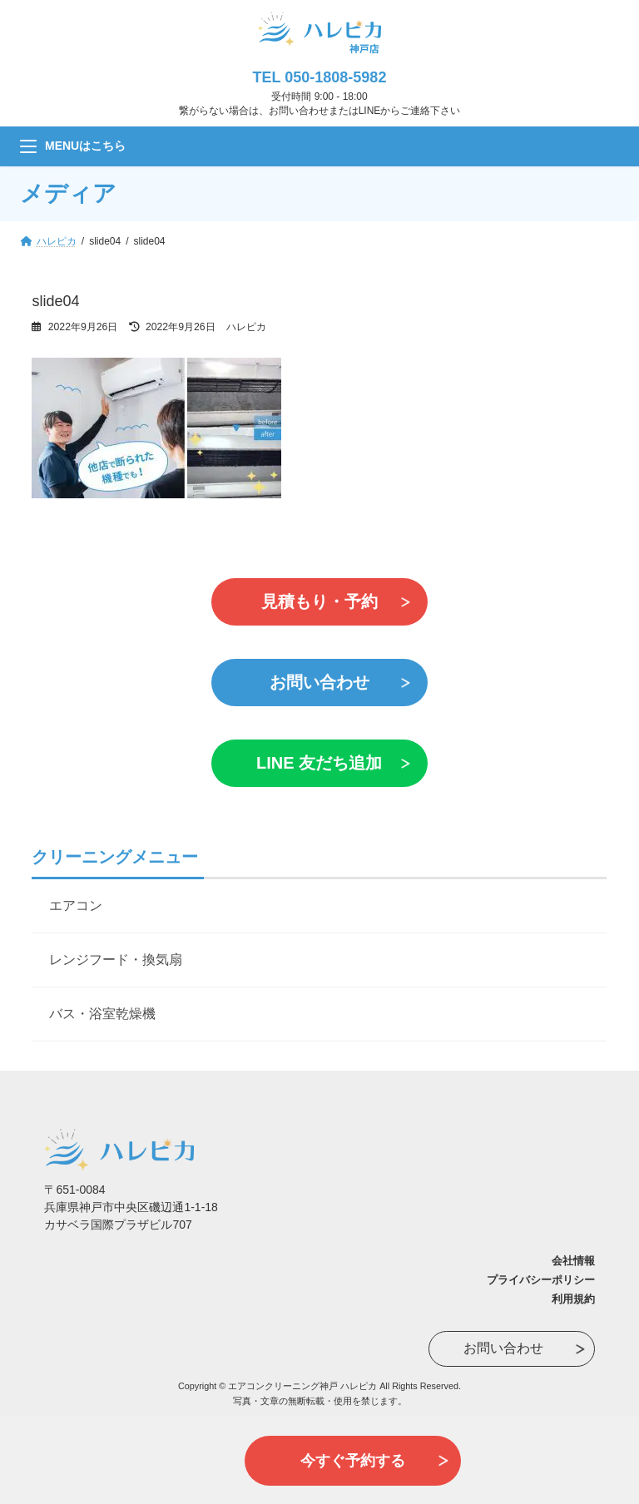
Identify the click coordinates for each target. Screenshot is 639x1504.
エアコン (75, 905)
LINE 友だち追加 (319, 763)
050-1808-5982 (335, 77)
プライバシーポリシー (541, 1280)
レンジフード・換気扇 (115, 959)
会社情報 (573, 1260)
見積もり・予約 (319, 601)
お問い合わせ (319, 682)
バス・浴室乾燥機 (102, 1014)
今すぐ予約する (352, 1460)
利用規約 (573, 1299)
